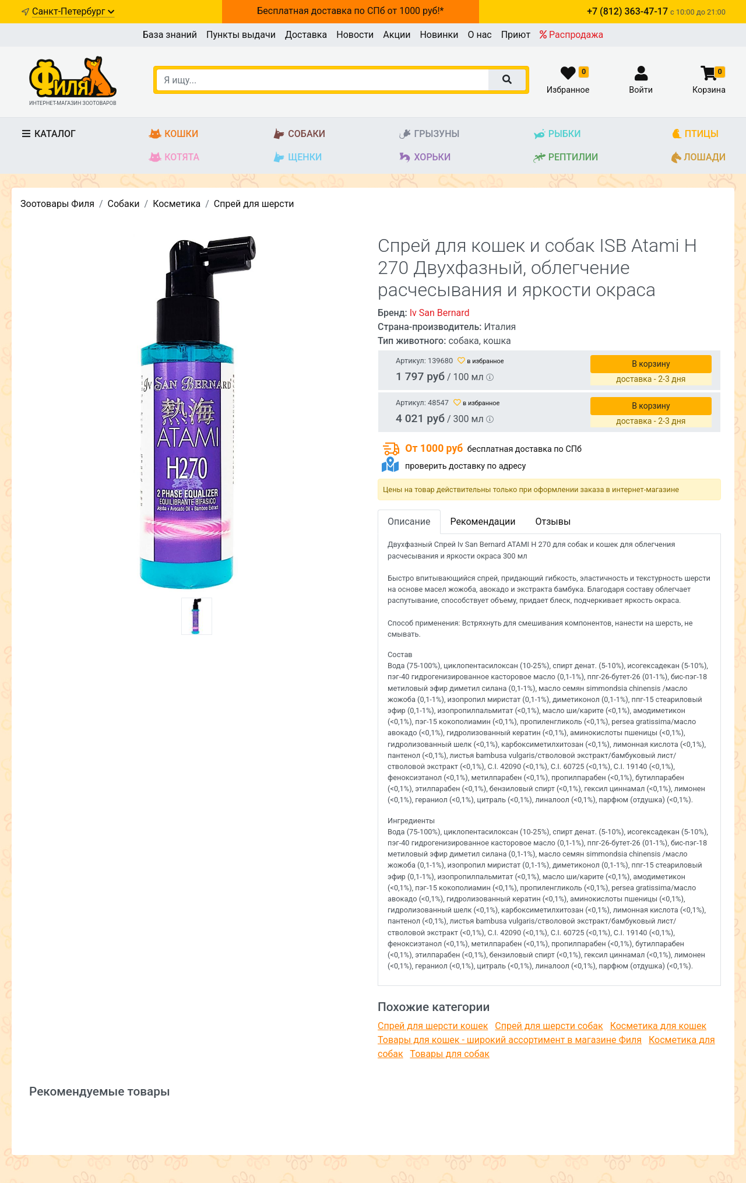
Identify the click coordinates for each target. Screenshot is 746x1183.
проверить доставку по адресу (465, 466)
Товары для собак (449, 1053)
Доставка (306, 34)
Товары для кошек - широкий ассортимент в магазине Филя (510, 1039)
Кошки (173, 134)
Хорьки (424, 158)
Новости (355, 34)
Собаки (298, 134)
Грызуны (428, 134)
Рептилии (566, 158)
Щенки (297, 158)
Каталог (48, 133)
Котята (174, 158)
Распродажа (571, 34)
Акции (396, 34)
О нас (479, 34)
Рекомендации (483, 521)
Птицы (695, 134)
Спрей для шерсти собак (549, 1025)
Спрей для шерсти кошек (433, 1025)
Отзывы (553, 521)
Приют (515, 34)
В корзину (651, 363)
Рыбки (557, 134)
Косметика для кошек (658, 1025)
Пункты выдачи (241, 34)
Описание (409, 521)
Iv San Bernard (440, 312)
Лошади (698, 158)
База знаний (170, 34)
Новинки (439, 34)
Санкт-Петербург (73, 11)
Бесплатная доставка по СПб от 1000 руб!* (350, 10)
